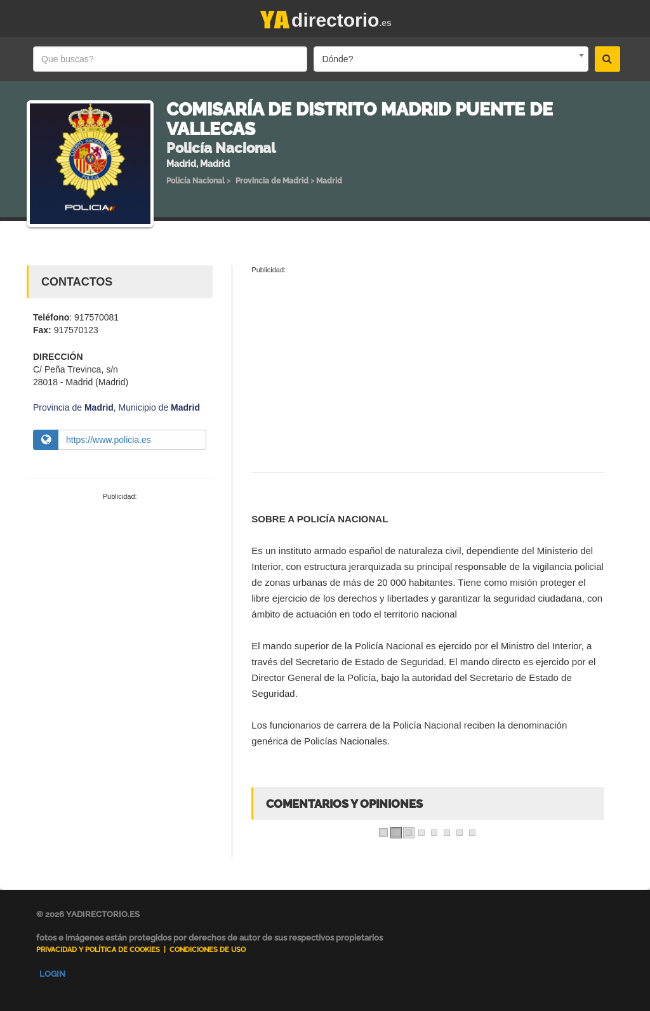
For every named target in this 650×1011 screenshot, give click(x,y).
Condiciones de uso (207, 950)
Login (52, 974)
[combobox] (451, 59)
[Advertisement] (120, 587)
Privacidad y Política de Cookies (98, 950)
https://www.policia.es (108, 439)
